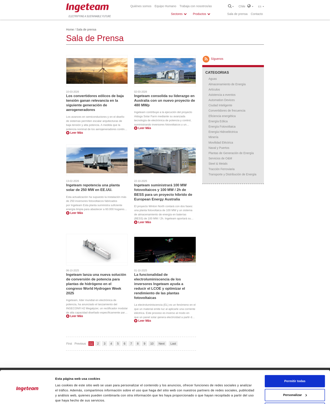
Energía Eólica (218, 121)
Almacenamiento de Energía (227, 84)
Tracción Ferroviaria (222, 169)
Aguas (213, 78)
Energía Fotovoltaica (222, 126)
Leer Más (74, 132)
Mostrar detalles (67, 395)
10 (152, 343)
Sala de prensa (237, 14)
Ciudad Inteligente (220, 105)
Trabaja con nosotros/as (196, 6)
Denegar (295, 392)
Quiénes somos (140, 6)
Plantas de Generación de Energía (231, 153)
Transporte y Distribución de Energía (232, 174)
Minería (213, 137)
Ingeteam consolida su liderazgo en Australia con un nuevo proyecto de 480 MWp (164, 100)
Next (161, 343)
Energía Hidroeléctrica (223, 131)
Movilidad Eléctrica (221, 142)
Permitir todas (295, 365)
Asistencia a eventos (222, 94)
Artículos (214, 89)
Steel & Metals (218, 163)
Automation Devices (222, 100)
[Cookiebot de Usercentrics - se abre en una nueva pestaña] (27, 396)
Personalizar (295, 378)
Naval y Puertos (219, 147)
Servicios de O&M (220, 158)
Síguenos (212, 58)
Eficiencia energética (222, 116)
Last (173, 343)
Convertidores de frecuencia (227, 110)
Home (70, 29)
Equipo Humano (165, 6)
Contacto (257, 14)
